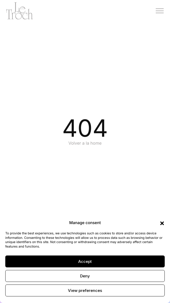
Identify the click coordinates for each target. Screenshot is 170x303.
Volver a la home (85, 143)
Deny (85, 275)
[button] (162, 223)
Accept (85, 261)
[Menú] (160, 10)
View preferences (85, 290)
